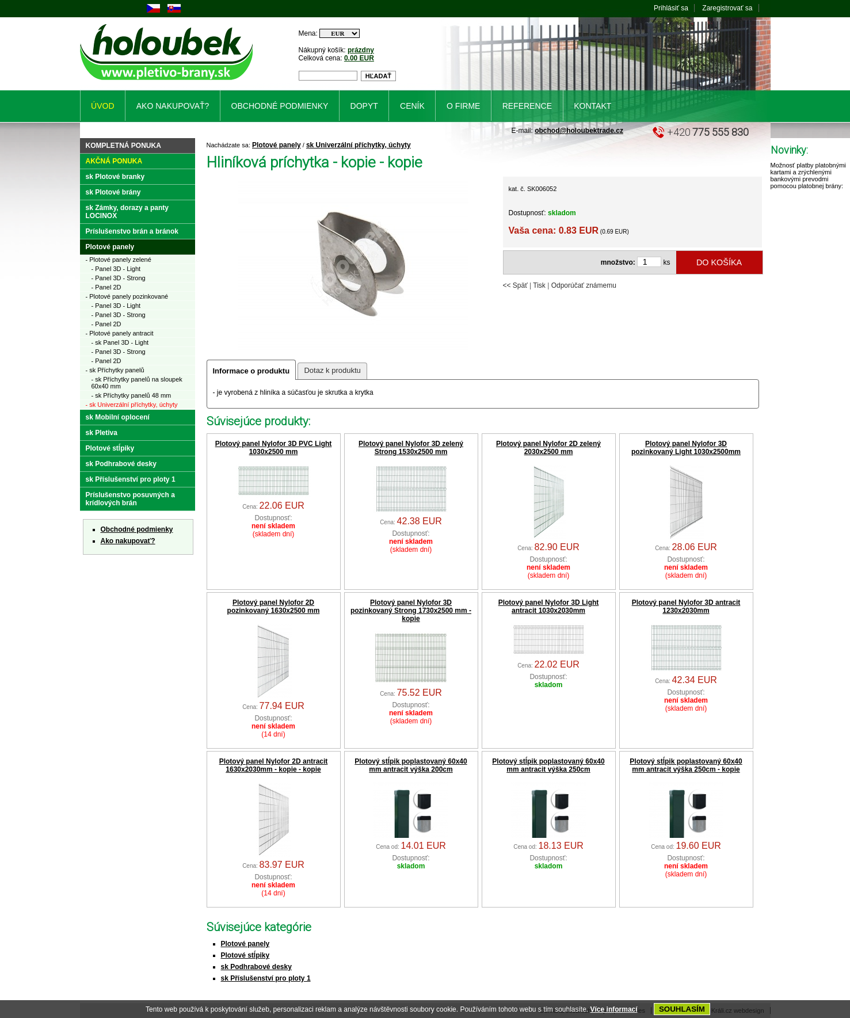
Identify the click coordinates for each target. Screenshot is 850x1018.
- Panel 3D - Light (116, 268)
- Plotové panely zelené (118, 259)
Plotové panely (276, 145)
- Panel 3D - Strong (119, 277)
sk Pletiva (101, 433)
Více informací (614, 1009)
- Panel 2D (106, 287)
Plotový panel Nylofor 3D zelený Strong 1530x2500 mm (411, 448)
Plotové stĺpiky (245, 955)
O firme (463, 105)
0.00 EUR (359, 58)
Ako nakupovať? (128, 541)
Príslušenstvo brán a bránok (132, 231)
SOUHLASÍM (682, 1009)
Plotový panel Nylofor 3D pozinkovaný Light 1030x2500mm (686, 448)
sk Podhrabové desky (256, 967)
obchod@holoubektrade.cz (579, 131)
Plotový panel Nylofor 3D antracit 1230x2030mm (686, 606)
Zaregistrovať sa (727, 8)
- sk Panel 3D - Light (120, 342)
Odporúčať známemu (583, 285)
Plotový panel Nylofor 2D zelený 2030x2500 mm (548, 448)
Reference (527, 105)
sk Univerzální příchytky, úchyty (358, 145)
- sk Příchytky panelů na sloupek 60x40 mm (137, 383)
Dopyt (364, 105)
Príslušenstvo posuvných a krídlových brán (130, 499)
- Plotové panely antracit (120, 333)
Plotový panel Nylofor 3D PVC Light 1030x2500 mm (273, 448)
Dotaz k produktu (332, 370)
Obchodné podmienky (137, 529)
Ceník (412, 105)
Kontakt (592, 105)
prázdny (361, 50)
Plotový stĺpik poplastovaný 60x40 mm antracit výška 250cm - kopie (686, 765)
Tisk (539, 285)
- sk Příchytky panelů (115, 370)
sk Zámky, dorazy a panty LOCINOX (127, 212)
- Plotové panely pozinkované (127, 296)
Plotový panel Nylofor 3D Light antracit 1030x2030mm (548, 606)
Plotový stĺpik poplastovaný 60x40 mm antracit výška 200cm (411, 765)
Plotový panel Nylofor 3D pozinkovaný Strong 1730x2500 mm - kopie (410, 610)
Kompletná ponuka (123, 146)
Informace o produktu (251, 371)
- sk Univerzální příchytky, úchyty (132, 404)
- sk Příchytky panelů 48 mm (131, 395)
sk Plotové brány (113, 192)
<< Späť (515, 285)
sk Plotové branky (115, 177)
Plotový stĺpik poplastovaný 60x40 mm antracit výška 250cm (548, 765)
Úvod (102, 105)
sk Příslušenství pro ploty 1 (266, 978)
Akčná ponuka (114, 161)
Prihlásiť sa (671, 8)
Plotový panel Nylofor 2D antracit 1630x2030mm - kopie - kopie (273, 765)
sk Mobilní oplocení (118, 417)
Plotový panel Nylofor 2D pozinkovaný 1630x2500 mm (273, 606)
